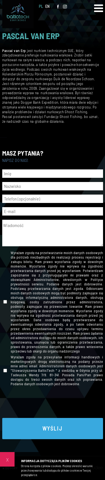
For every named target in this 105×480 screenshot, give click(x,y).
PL (41, 6)
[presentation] (52, 403)
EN (47, 6)
